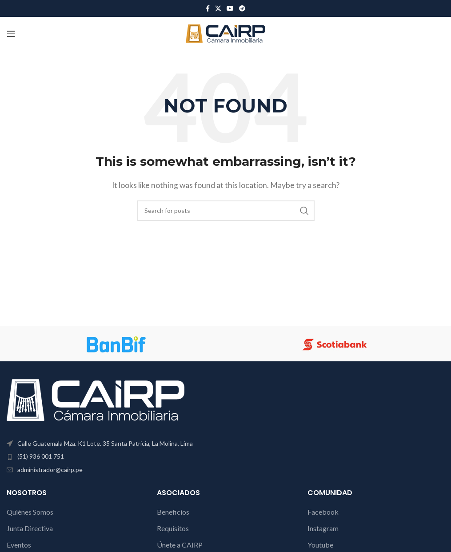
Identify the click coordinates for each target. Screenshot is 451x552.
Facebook (323, 512)
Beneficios (173, 512)
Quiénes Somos (30, 512)
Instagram (323, 528)
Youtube (320, 544)
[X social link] (218, 9)
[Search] (226, 210)
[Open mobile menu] (11, 34)
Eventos (19, 544)
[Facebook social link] (207, 9)
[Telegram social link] (242, 9)
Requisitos (173, 528)
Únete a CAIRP (180, 544)
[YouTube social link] (230, 9)
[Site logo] (225, 32)
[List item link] (113, 456)
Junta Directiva (30, 528)
